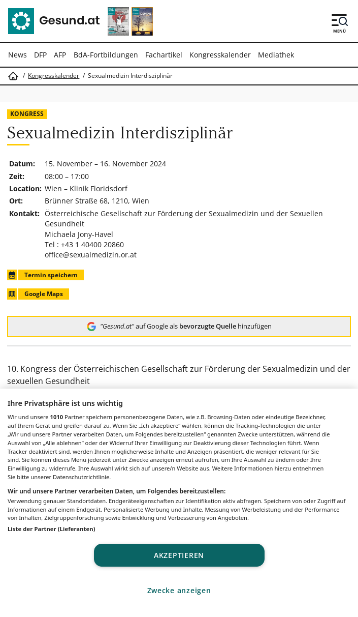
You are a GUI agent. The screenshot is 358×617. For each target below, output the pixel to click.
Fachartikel (163, 55)
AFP (60, 55)
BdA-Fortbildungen (106, 55)
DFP (40, 55)
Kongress (27, 113)
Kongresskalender (220, 55)
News (17, 55)
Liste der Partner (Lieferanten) (51, 529)
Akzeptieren (179, 555)
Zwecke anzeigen (179, 590)
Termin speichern (42, 275)
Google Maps (34, 293)
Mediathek (276, 55)
